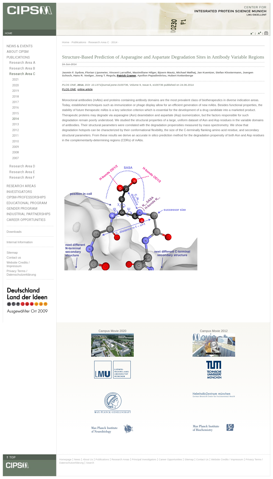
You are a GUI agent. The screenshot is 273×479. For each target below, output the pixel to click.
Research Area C (22, 74)
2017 (15, 102)
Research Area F (22, 177)
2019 (15, 91)
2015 (15, 113)
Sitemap (12, 252)
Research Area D (22, 166)
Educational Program (27, 203)
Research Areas (21, 186)
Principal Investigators (144, 459)
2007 (15, 158)
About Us (88, 459)
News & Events (19, 46)
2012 (15, 130)
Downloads (14, 231)
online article (85, 89)
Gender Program (22, 208)
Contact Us (202, 459)
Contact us (14, 257)
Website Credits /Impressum (18, 264)
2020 (15, 85)
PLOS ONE (69, 89)
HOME (8, 33)
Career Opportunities (26, 220)
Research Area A (22, 63)
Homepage (65, 459)
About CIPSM (18, 51)
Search (90, 462)
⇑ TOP (10, 457)
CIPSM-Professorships (26, 197)
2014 (15, 119)
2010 (15, 141)
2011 (15, 135)
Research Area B (22, 68)
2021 (15, 79)
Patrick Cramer (126, 75)
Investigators (19, 192)
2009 (15, 147)
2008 (15, 152)
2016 (15, 107)
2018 (15, 96)
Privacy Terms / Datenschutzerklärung (21, 272)
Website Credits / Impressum (227, 459)
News (77, 459)
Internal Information (20, 242)
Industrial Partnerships (28, 214)
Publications (18, 57)
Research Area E (22, 172)
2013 (15, 124)
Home (65, 42)
